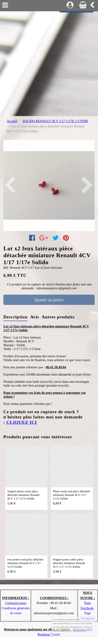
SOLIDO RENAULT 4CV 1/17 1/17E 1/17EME (55, 121)
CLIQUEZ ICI (21, 422)
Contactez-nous (15, 603)
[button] (10, 185)
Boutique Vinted (48, 634)
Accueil (12, 121)
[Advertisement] (49, 63)
